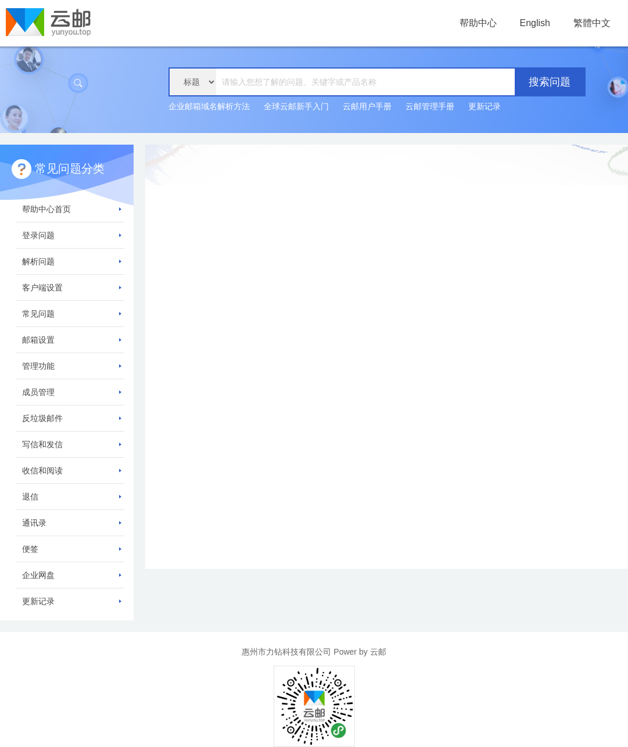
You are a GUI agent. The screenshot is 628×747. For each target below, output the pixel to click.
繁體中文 (592, 23)
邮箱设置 (71, 339)
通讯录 (71, 522)
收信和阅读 (71, 470)
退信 (71, 496)
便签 (71, 549)
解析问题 (71, 261)
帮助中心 (478, 23)
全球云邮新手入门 (296, 106)
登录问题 (71, 235)
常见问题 (71, 313)
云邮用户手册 (367, 106)
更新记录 (484, 106)
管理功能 (71, 366)
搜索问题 (549, 82)
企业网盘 (71, 575)
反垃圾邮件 (71, 418)
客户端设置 (71, 287)
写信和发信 (71, 444)
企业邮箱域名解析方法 (209, 106)
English (535, 23)
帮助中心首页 (71, 209)
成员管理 (71, 392)
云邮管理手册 (429, 106)
